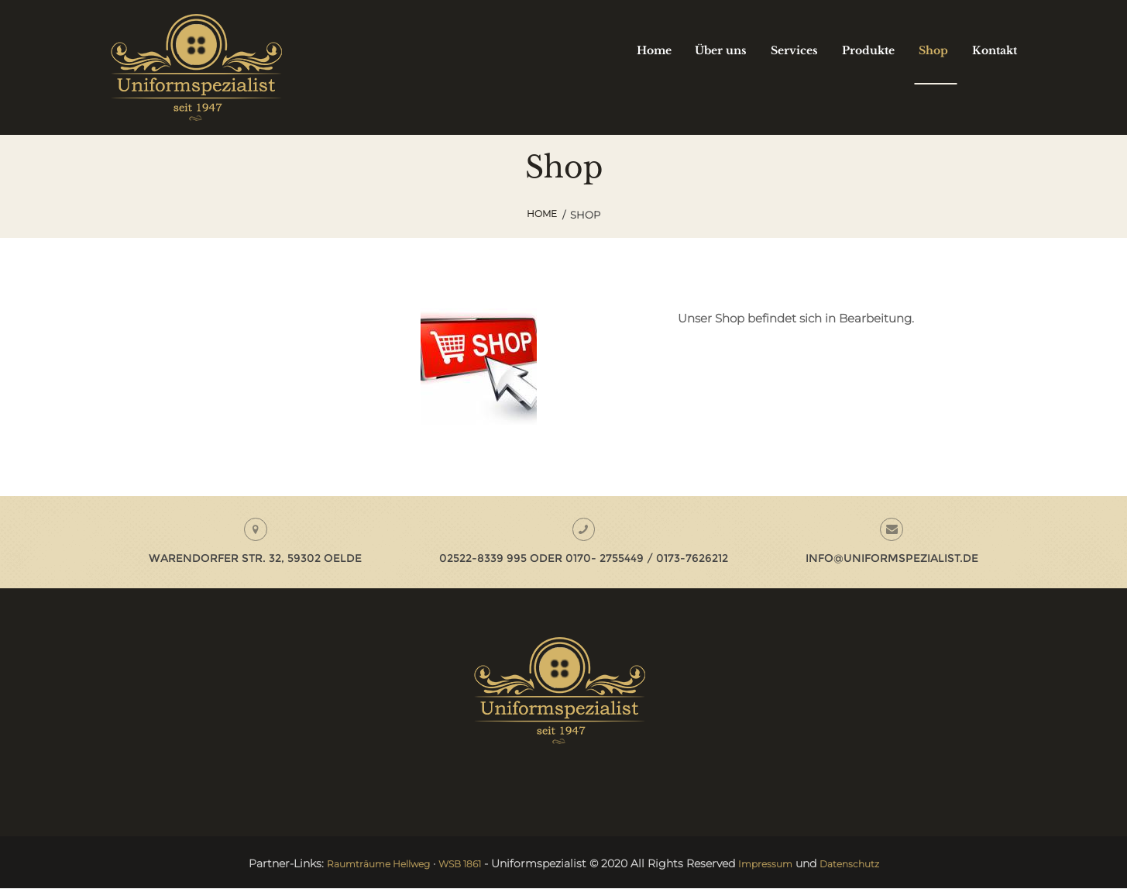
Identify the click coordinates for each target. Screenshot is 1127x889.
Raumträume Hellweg (365, 865)
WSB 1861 (459, 865)
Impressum (773, 865)
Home (541, 214)
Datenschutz (865, 865)
